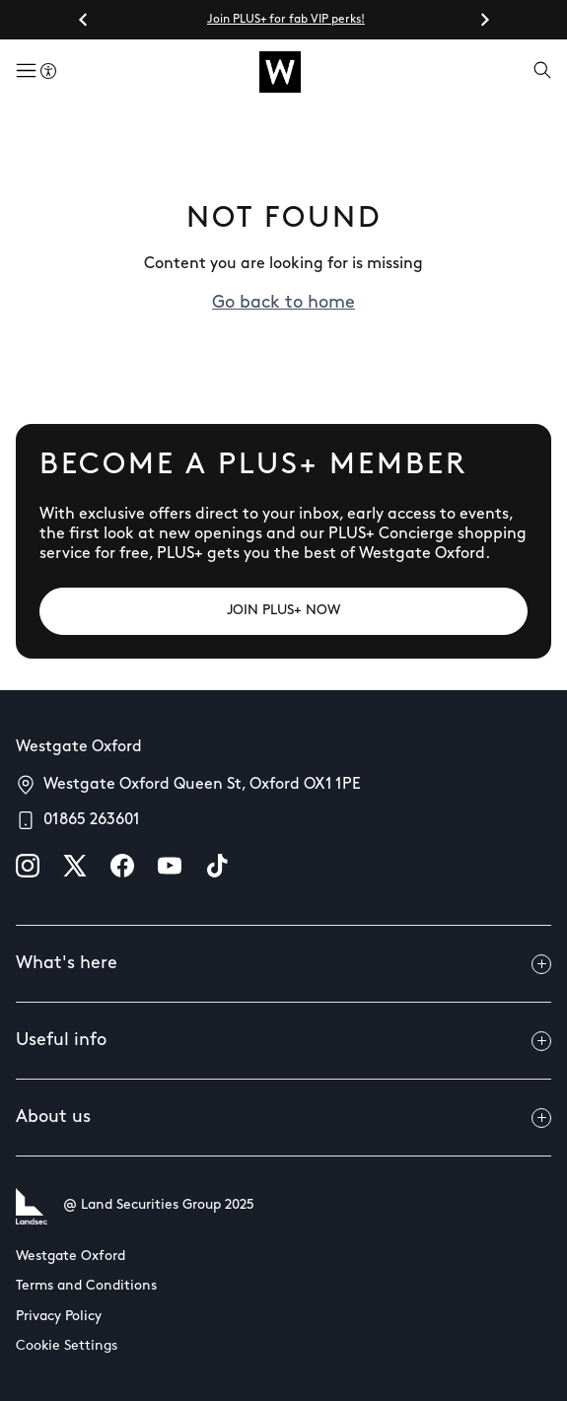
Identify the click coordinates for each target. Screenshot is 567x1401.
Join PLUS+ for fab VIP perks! (286, 20)
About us (283, 1118)
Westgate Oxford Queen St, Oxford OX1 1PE (202, 785)
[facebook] (122, 865)
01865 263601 (91, 820)
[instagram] (27, 865)
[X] (75, 865)
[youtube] (169, 865)
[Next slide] (484, 19)
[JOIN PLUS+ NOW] (283, 611)
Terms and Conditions (86, 1286)
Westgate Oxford (70, 1256)
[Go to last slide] (84, 19)
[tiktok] (217, 865)
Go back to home (283, 303)
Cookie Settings (66, 1346)
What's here (283, 964)
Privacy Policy (59, 1316)
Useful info (283, 1041)
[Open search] (542, 72)
